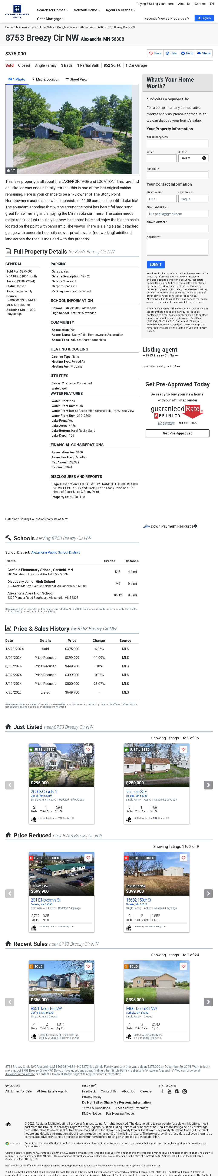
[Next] (208, 785)
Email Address (157, 207)
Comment (153, 237)
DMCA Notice (91, 1113)
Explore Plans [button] (32, 1146)
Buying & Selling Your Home (155, 3)
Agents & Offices (120, 10)
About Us (184, 3)
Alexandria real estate (20, 1074)
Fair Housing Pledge (120, 1113)
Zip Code (153, 168)
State (182, 151)
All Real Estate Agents (52, 1091)
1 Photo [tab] (17, 79)
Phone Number (157, 222)
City (150, 151)
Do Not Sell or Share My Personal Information (116, 1102)
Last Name (186, 192)
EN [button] (212, 4)
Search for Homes (52, 10)
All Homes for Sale (18, 1091)
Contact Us (109, 1091)
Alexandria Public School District (55, 552)
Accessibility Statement (131, 1108)
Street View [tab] (76, 79)
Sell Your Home (87, 10)
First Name (155, 192)
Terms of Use (185, 327)
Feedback (89, 1091)
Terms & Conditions (96, 1108)
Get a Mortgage (50, 19)
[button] (204, 18)
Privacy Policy (91, 1097)
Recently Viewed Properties (166, 18)
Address (157, 137)
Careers (200, 3)
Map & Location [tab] (45, 79)
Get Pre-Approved (177, 433)
